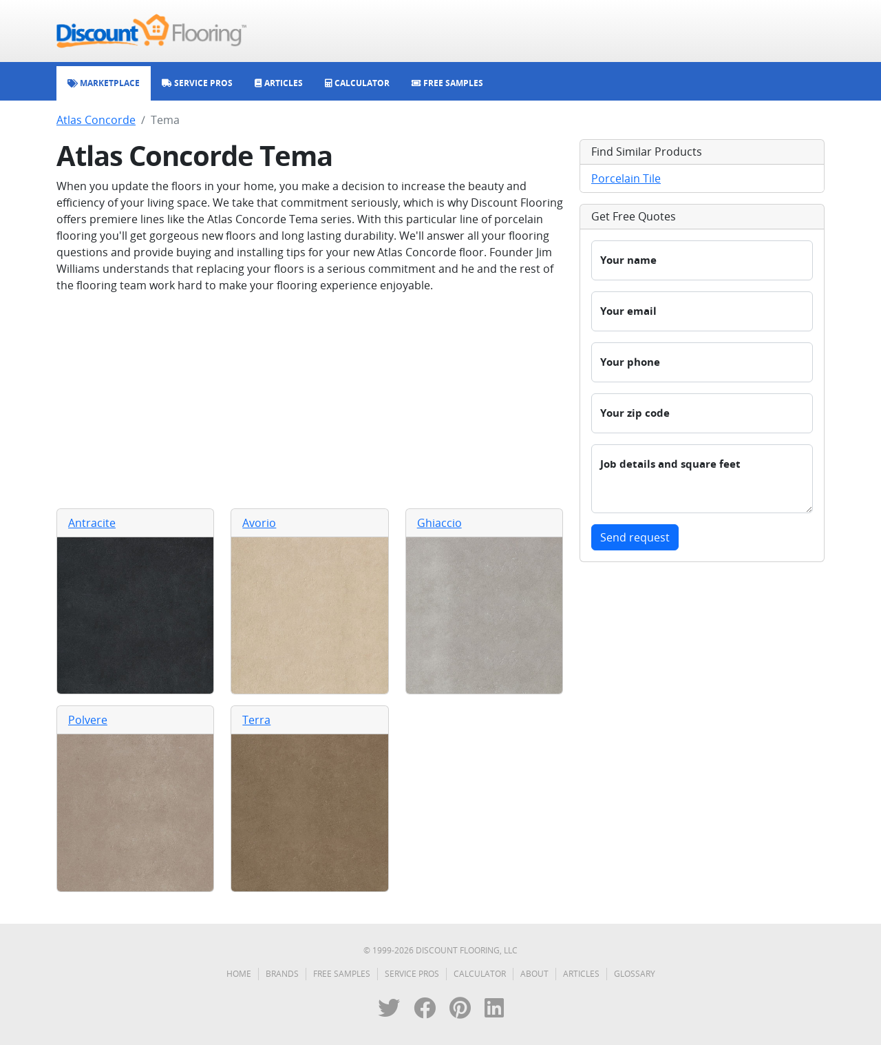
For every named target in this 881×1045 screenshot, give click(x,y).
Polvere (87, 719)
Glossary (634, 974)
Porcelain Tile (626, 178)
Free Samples (341, 974)
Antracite (92, 522)
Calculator (480, 974)
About (534, 974)
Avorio (259, 522)
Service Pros (412, 974)
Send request (635, 537)
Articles (581, 974)
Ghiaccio (439, 522)
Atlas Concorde (96, 119)
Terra (256, 719)
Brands (282, 974)
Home (238, 974)
